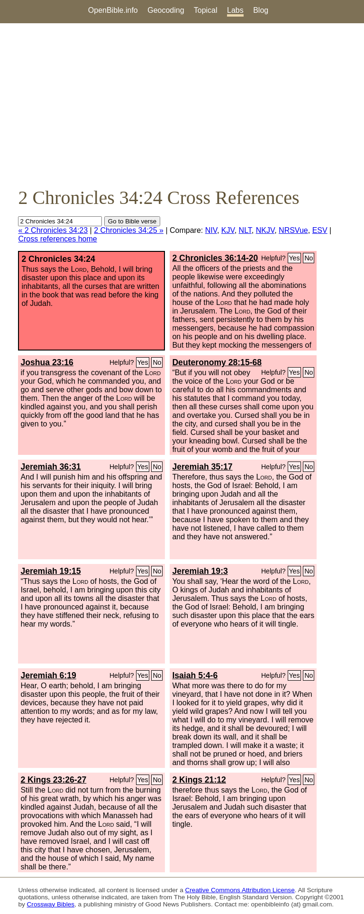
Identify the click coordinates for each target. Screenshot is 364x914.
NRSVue (293, 230)
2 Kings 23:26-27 (53, 780)
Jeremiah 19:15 (50, 571)
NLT (245, 230)
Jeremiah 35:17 (202, 466)
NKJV (265, 230)
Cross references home (57, 239)
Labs (235, 10)
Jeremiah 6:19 (48, 675)
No (308, 258)
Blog (260, 10)
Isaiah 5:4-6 (195, 675)
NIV (211, 230)
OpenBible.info (113, 10)
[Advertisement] (182, 104)
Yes (294, 258)
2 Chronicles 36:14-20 (215, 258)
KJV (228, 230)
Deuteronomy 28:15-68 (217, 362)
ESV (320, 230)
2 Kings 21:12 (199, 780)
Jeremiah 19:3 (200, 571)
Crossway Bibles (50, 904)
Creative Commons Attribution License (240, 890)
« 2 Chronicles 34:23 (53, 230)
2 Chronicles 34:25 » (129, 230)
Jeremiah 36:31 (50, 466)
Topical (206, 10)
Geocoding (165, 10)
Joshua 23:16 (46, 362)
